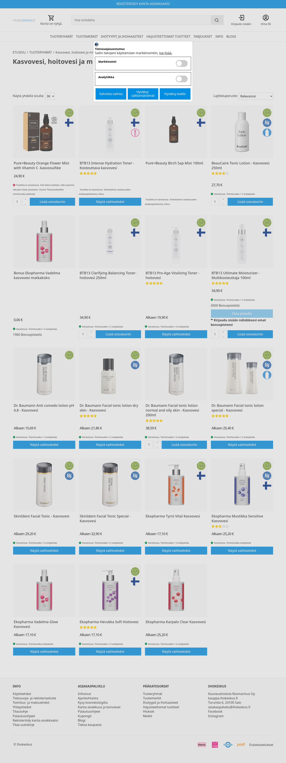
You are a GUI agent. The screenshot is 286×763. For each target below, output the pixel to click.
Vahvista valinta (111, 94)
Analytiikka (106, 77)
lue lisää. (165, 53)
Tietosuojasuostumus (110, 49)
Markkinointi (107, 61)
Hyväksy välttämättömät (143, 94)
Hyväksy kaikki (175, 94)
